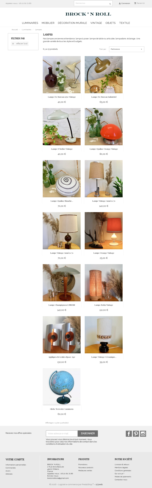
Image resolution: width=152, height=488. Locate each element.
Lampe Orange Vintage (103, 253)
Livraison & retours (122, 465)
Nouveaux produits (85, 468)
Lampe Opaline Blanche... (62, 201)
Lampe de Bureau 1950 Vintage (62, 97)
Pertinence (127, 49)
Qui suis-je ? (119, 474)
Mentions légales (121, 468)
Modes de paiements (123, 477)
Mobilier (48, 22)
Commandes (11, 468)
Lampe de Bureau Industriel (103, 97)
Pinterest (136, 434)
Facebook (129, 434)
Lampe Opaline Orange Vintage (104, 149)
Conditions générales (123, 471)
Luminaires (30, 22)
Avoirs (8, 471)
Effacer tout (19, 43)
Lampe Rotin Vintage (103, 305)
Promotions (82, 465)
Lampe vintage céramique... (103, 357)
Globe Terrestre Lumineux (61, 409)
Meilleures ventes (85, 471)
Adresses (9, 474)
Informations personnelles (16, 465)
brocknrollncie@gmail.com (58, 478)
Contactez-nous (121, 480)
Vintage (96, 22)
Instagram (143, 434)
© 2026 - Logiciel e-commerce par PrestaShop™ (71, 484)
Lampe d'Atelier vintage (62, 149)
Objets (110, 22)
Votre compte (15, 459)
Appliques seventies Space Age (61, 357)
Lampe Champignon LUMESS (61, 305)
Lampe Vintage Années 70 (103, 201)
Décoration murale (72, 22)
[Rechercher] (93, 3)
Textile (124, 22)
